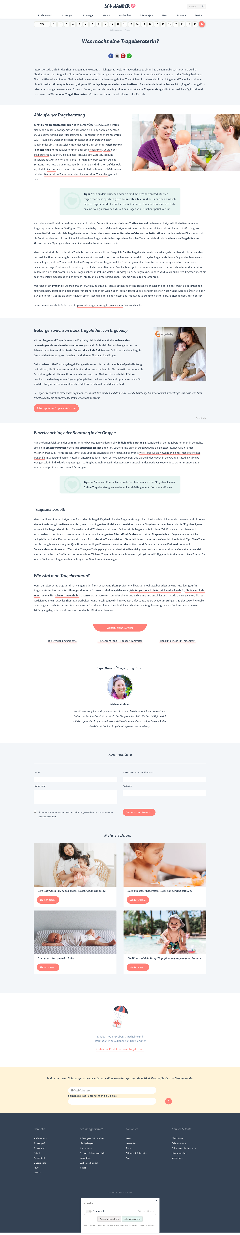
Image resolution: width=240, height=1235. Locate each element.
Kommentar (40, 785)
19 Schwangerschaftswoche (169, 25)
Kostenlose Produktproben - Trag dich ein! (120, 1051)
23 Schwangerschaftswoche (195, 25)
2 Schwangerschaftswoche (60, 25)
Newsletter (131, 1145)
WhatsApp (129, 55)
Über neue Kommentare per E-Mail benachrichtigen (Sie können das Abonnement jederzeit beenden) (76, 817)
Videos (83, 1170)
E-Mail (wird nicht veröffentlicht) (138, 772)
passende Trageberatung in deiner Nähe (100, 305)
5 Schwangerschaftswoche (79, 25)
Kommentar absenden (139, 815)
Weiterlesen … (50, 903)
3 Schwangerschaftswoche (66, 25)
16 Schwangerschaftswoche (150, 25)
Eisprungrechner (179, 1155)
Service (198, 15)
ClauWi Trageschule (66, 595)
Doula (106, 149)
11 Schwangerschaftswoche (118, 25)
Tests (128, 1150)
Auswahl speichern (109, 1219)
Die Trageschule (139, 590)
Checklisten (177, 1140)
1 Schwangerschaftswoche (53, 25)
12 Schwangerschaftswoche (124, 25)
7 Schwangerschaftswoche (92, 25)
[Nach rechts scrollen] (202, 24)
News (165, 15)
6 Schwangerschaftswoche (85, 25)
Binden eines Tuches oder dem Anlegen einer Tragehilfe (75, 174)
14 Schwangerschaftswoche (137, 25)
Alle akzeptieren (132, 1219)
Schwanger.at (116, 30)
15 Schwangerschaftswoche (143, 25)
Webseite (127, 786)
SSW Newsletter (42, 25)
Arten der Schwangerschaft (92, 1155)
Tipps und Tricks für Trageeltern (177, 641)
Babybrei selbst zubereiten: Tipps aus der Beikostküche (159, 893)
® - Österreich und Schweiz (165, 590)
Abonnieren (168, 1103)
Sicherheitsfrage (78, 1098)
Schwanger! (88, 15)
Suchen (204, 7)
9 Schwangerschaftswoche (105, 25)
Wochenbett (125, 15)
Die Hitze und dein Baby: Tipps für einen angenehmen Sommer (164, 961)
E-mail (116, 55)
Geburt (106, 15)
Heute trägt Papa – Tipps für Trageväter (120, 641)
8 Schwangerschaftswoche (98, 25)
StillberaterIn (41, 154)
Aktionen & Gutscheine (136, 1155)
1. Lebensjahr (146, 15)
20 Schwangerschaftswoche (175, 25)
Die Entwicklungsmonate (62, 641)
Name (39, 772)
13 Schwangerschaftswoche (130, 25)
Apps (128, 1160)
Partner (51, 169)
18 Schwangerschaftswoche (163, 25)
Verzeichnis (177, 1160)
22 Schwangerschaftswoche (188, 25)
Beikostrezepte (179, 1145)
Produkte (181, 15)
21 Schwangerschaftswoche (182, 25)
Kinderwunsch (45, 15)
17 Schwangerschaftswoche (156, 25)
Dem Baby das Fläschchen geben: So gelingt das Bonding (72, 893)
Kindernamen (86, 1150)
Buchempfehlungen (89, 1165)
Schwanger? (67, 15)
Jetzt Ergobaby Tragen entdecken (56, 408)
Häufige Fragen (87, 1145)
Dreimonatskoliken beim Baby (56, 961)
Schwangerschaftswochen (92, 1140)
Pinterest (123, 55)
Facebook (110, 55)
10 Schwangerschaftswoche (111, 25)
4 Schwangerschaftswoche (73, 25)
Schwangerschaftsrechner (184, 1150)
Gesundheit (85, 1160)
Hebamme (96, 149)
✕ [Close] (157, 1201)
